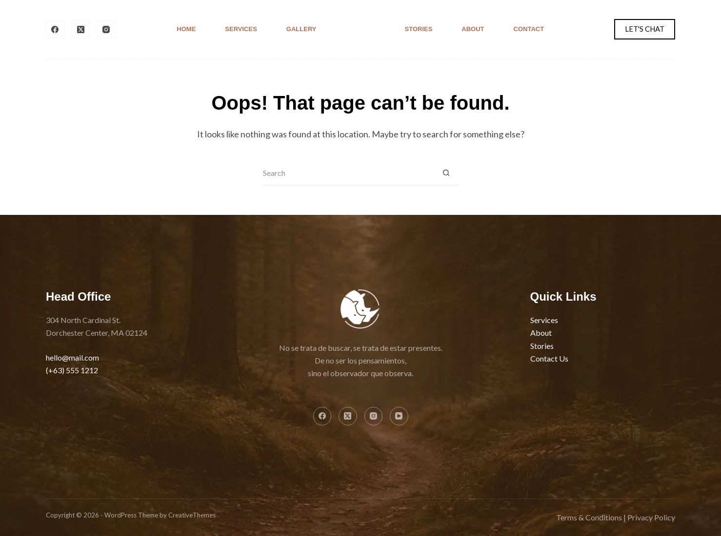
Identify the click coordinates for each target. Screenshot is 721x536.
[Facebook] (55, 29)
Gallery (301, 29)
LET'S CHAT (644, 28)
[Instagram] (106, 29)
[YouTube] (399, 416)
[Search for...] (348, 173)
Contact (529, 29)
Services (241, 29)
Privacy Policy (651, 517)
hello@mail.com (72, 357)
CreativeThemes (192, 515)
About (472, 29)
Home (186, 29)
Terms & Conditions (589, 517)
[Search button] (446, 173)
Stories (419, 29)
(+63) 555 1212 (72, 370)
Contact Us (549, 358)
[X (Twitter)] (81, 29)
